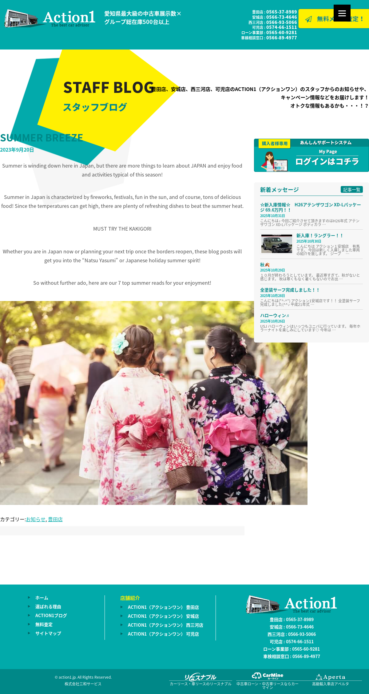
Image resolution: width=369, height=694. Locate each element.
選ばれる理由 (48, 606)
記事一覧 (351, 189)
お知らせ (36, 519)
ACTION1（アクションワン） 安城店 (163, 616)
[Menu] (342, 13)
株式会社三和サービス (83, 684)
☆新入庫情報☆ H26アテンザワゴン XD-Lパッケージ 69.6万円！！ (310, 207)
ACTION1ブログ (51, 615)
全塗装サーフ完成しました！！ (290, 290)
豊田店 (55, 519)
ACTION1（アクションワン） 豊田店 (163, 607)
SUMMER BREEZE (41, 137)
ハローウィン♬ (274, 315)
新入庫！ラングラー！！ (320, 235)
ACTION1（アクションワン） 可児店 (163, 634)
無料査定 (44, 624)
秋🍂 (265, 264)
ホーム (41, 597)
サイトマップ (48, 633)
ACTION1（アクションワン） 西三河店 (165, 625)
